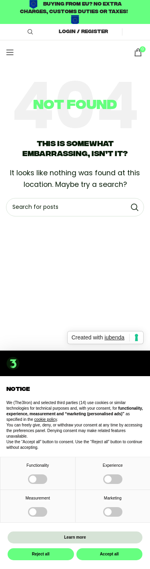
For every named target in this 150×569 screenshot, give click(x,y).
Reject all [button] (41, 554)
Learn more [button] (75, 537)
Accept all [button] (109, 554)
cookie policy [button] (45, 419)
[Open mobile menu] (10, 52)
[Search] (29, 32)
